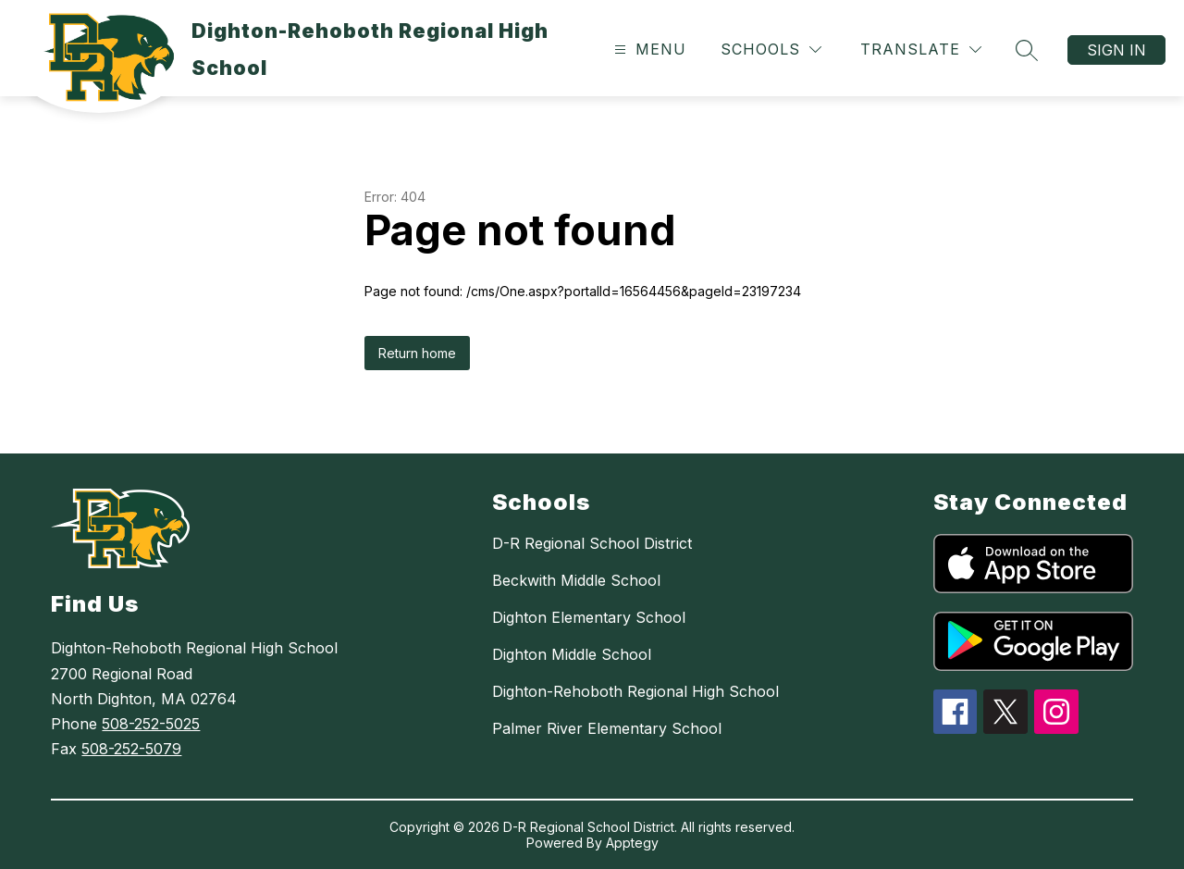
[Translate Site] (921, 49)
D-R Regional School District (592, 543)
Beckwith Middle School (576, 580)
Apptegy (632, 842)
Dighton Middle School (571, 654)
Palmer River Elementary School (607, 728)
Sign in (1116, 50)
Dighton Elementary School (588, 617)
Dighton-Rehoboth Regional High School (635, 691)
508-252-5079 (131, 748)
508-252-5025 (151, 723)
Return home (417, 353)
